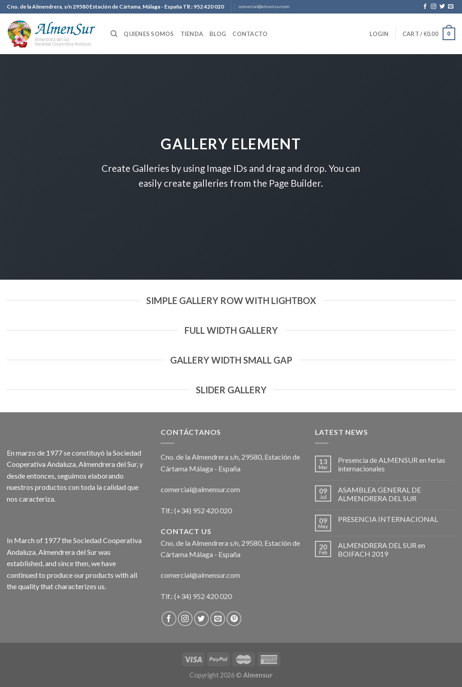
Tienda (191, 33)
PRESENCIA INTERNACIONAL (388, 519)
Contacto (250, 33)
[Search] (114, 33)
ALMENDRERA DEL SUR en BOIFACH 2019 (381, 549)
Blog (217, 33)
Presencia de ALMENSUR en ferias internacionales (391, 464)
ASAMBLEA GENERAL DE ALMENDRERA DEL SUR (379, 494)
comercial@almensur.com (264, 6)
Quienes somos (149, 33)
